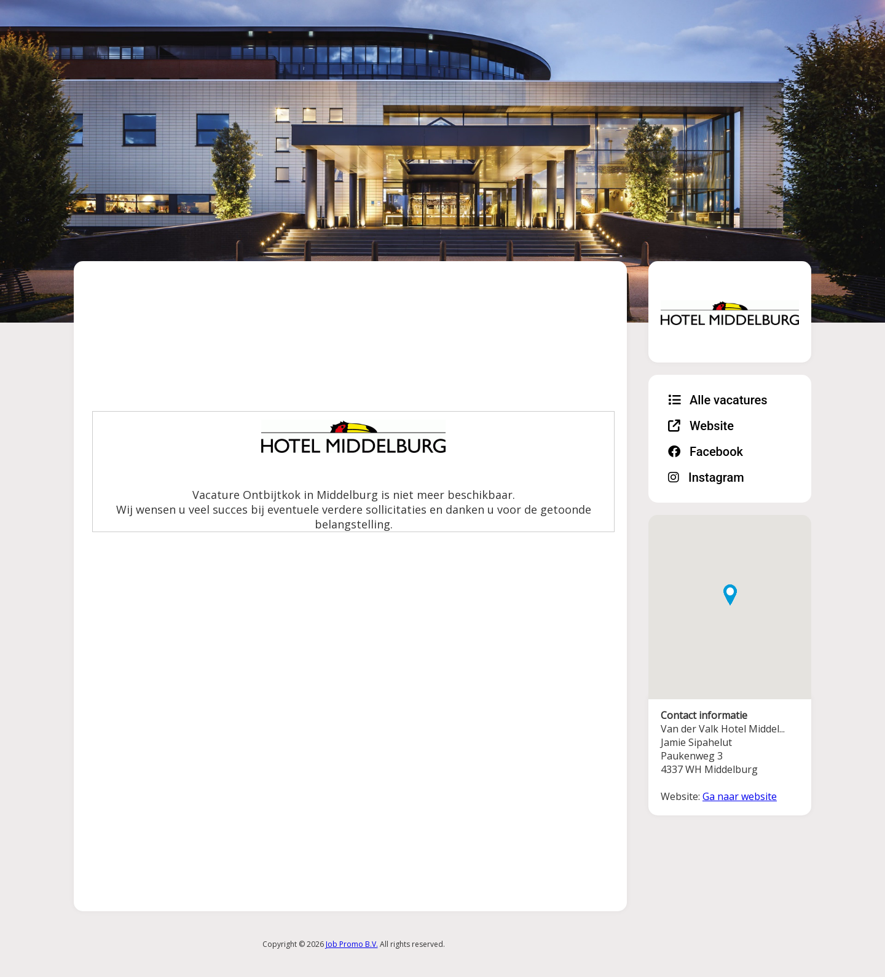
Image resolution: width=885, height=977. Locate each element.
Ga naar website (739, 796)
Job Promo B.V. (352, 944)
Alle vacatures (718, 400)
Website (701, 425)
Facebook (705, 451)
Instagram (706, 477)
